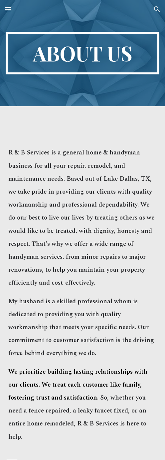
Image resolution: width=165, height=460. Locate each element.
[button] (8, 9)
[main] (82, 53)
